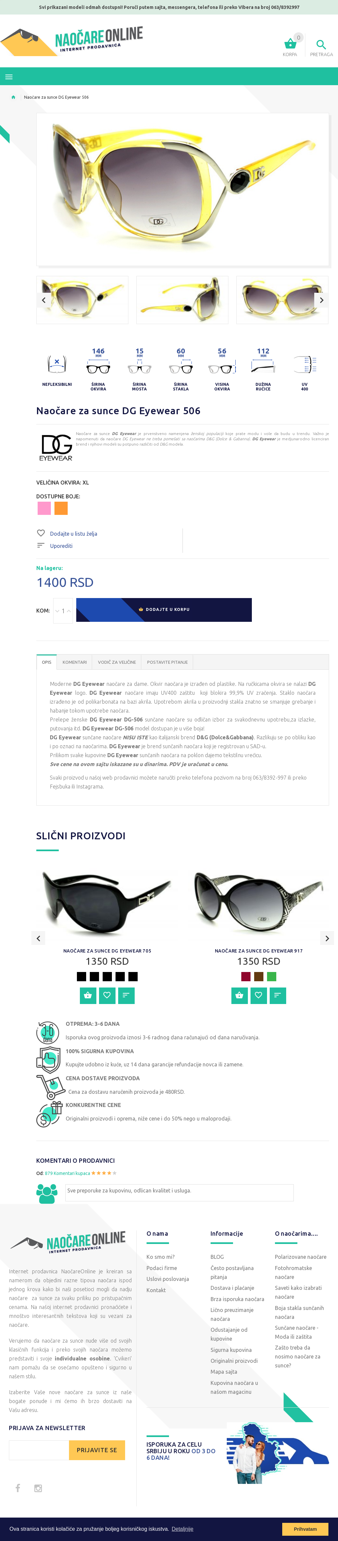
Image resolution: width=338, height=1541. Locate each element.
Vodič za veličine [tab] (117, 662)
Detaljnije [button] (182, 1529)
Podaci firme (162, 1269)
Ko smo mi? (161, 1257)
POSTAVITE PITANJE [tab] (167, 662)
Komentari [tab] (75, 662)
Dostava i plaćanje (232, 1288)
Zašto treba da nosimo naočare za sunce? (298, 1357)
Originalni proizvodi (234, 1361)
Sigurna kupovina (231, 1351)
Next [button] (321, 300)
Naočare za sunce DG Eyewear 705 (107, 951)
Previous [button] (43, 300)
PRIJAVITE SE (97, 1451)
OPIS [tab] (46, 662)
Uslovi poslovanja (168, 1280)
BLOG (217, 1257)
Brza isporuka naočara (237, 1300)
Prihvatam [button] (305, 1529)
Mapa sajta (224, 1373)
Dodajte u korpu (164, 611)
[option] (82, 300)
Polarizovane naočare (300, 1257)
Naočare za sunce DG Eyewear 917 (259, 951)
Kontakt (156, 1291)
